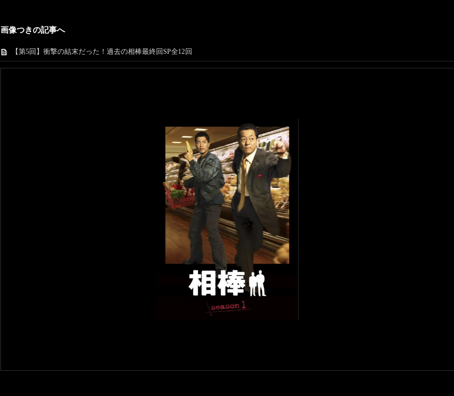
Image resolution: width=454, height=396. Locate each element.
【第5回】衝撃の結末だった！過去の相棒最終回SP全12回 (102, 51)
